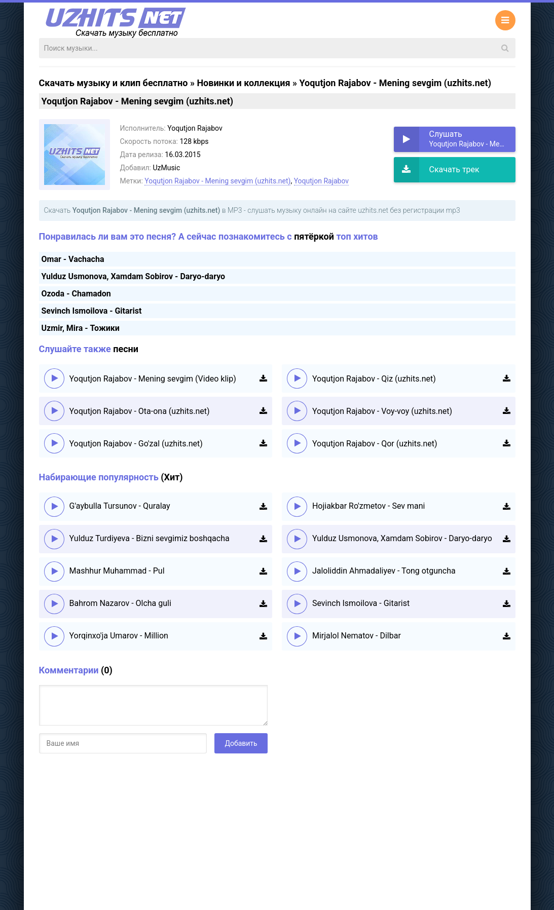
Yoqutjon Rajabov (321, 181)
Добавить (241, 743)
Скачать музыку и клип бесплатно (113, 83)
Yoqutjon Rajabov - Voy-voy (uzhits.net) (382, 411)
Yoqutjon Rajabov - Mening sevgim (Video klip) (152, 379)
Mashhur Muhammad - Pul (117, 571)
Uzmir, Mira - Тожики (81, 328)
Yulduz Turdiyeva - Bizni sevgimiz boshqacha (149, 538)
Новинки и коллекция (243, 83)
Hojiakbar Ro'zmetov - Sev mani (368, 506)
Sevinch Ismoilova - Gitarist (92, 311)
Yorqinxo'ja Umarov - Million (118, 635)
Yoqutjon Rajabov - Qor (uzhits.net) (374, 443)
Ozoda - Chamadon (76, 293)
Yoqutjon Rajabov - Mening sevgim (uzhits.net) (217, 181)
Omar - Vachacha (73, 259)
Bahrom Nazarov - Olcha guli (120, 603)
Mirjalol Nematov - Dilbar (356, 635)
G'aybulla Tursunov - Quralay (119, 506)
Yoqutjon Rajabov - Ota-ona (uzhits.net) (139, 411)
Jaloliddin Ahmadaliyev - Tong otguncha (384, 571)
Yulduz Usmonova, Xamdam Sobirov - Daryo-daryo (134, 276)
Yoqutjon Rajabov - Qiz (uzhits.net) (374, 379)
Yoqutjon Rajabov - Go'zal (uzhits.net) (136, 443)
